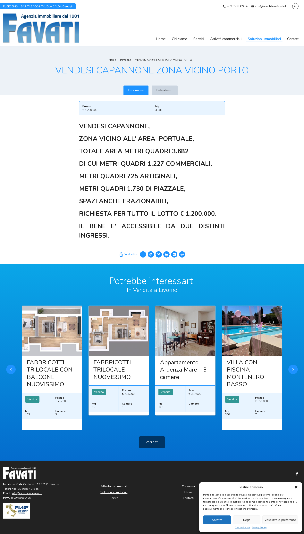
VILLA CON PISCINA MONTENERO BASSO (245, 380)
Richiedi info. (164, 90)
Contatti (293, 39)
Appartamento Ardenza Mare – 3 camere (183, 376)
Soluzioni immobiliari (264, 39)
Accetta (217, 520)
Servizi (198, 39)
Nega (246, 520)
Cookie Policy (242, 527)
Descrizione (136, 90)
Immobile (125, 60)
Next (293, 376)
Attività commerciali (225, 39)
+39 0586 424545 (238, 6)
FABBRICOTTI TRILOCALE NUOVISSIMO (112, 376)
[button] (296, 487)
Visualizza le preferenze (280, 520)
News (188, 492)
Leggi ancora (52, 338)
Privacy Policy (259, 527)
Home (161, 39)
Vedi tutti (152, 449)
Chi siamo (179, 39)
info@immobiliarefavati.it (270, 6)
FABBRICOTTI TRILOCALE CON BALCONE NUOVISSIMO (49, 380)
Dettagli (38, 6)
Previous (11, 376)
